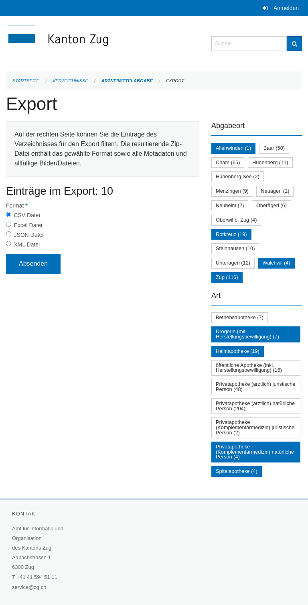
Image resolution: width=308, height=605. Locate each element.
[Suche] (294, 43)
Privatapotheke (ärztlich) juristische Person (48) (255, 386)
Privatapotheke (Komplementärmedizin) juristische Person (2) (255, 427)
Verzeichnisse (70, 80)
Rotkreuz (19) (231, 234)
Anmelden (286, 8)
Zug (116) (227, 277)
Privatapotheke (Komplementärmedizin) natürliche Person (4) (255, 452)
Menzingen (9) (232, 191)
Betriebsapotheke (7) (239, 317)
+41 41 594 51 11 (36, 577)
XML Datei (27, 244)
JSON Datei (28, 235)
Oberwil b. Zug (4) (236, 220)
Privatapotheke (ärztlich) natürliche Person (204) (255, 405)
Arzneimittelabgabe (126, 80)
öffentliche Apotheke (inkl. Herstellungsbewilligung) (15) (249, 367)
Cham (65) (228, 162)
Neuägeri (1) (275, 191)
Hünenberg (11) (270, 162)
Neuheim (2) (230, 205)
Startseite (25, 80)
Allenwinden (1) (233, 148)
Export (175, 80)
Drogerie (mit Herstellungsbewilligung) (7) (247, 334)
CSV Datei (27, 215)
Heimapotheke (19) (237, 351)
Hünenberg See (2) (237, 176)
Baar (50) (274, 148)
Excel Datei (28, 225)
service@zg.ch (29, 587)
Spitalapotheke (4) (236, 471)
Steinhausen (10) (235, 248)
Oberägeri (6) (271, 205)
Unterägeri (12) (233, 263)
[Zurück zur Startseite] (102, 42)
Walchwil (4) (276, 263)
